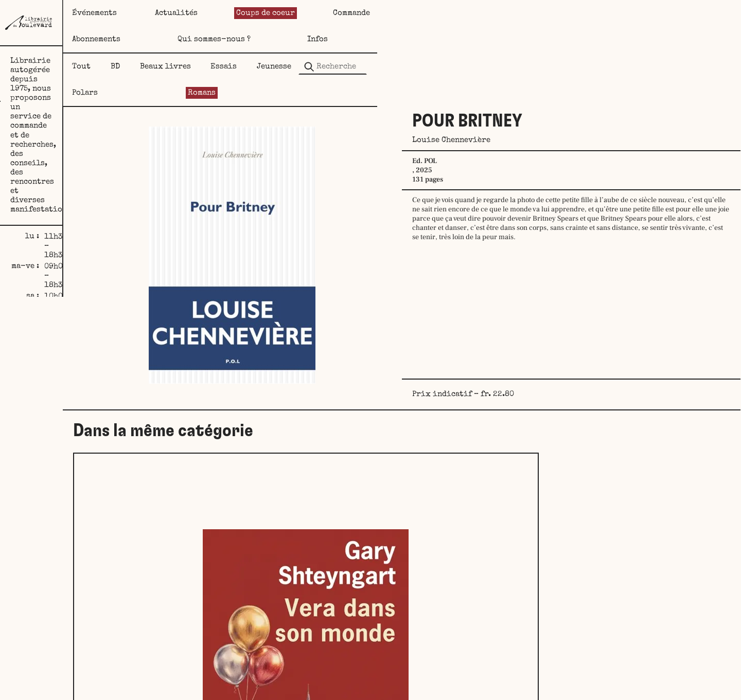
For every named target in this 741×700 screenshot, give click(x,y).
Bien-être (384, 616)
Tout (167, 40)
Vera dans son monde (224, 616)
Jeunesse (422, 40)
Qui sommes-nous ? (614, 13)
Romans (550, 40)
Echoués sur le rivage (617, 616)
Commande (436, 13)
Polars (488, 40)
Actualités (262, 13)
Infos (699, 13)
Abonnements (516, 13)
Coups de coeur (350, 13)
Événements (180, 13)
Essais (357, 40)
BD (217, 40)
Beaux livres (282, 40)
